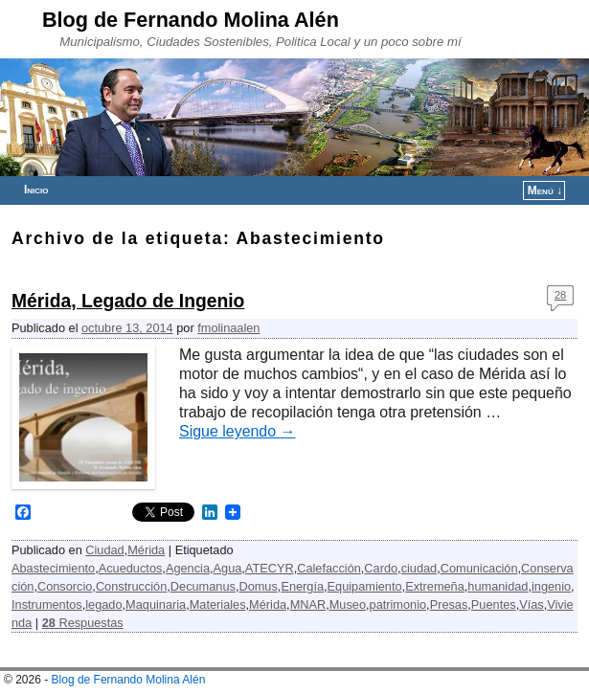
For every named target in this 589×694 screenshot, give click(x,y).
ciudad (419, 568)
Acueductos (131, 568)
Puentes (493, 604)
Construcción (131, 586)
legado (103, 604)
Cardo (380, 568)
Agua (228, 568)
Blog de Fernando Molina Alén (190, 20)
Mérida (146, 550)
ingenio (551, 586)
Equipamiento (365, 586)
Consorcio (64, 586)
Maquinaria (155, 604)
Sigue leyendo (237, 431)
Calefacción (329, 568)
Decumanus (203, 586)
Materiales (218, 604)
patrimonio (398, 604)
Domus (257, 586)
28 (560, 295)
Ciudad (104, 550)
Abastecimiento (53, 568)
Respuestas (83, 623)
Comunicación (479, 568)
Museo (347, 604)
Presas (449, 604)
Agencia (188, 568)
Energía (302, 586)
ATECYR (269, 568)
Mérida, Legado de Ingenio (127, 301)
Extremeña (434, 586)
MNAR (308, 604)
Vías (531, 604)
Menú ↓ (545, 190)
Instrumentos (46, 604)
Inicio (36, 189)
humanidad (497, 586)
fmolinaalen (228, 328)
